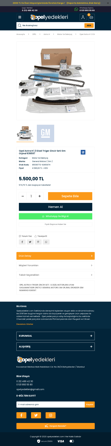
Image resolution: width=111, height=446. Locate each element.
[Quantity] (31, 196)
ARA (89, 25)
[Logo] (49, 17)
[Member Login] (83, 17)
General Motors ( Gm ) (42, 161)
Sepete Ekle (70, 196)
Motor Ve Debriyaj (40, 158)
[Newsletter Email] (55, 404)
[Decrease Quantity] (22, 196)
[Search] (55, 25)
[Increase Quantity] (39, 196)
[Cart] (91, 17)
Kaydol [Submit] (89, 404)
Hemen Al (55, 207)
